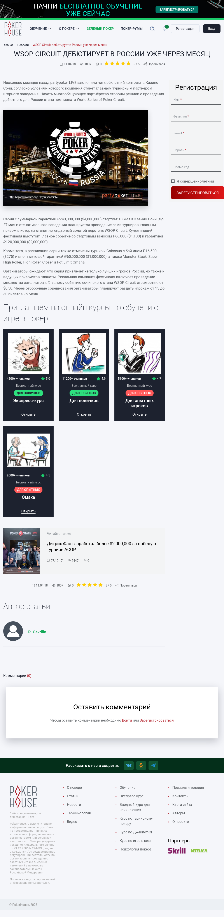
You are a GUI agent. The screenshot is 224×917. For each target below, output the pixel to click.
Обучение (38, 30)
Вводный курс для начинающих (136, 811)
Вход (211, 30)
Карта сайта (182, 808)
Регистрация (185, 30)
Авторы (179, 817)
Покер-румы (131, 30)
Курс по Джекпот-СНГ (139, 837)
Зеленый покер (100, 30)
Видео (72, 826)
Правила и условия (189, 790)
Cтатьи (73, 799)
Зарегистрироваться (198, 195)
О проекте (181, 826)
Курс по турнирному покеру (137, 825)
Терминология (79, 817)
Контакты (180, 799)
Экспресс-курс (132, 799)
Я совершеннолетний (195, 183)
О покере (66, 30)
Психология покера (137, 855)
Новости (74, 808)
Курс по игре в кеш (136, 846)
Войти (127, 722)
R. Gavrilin (37, 634)
